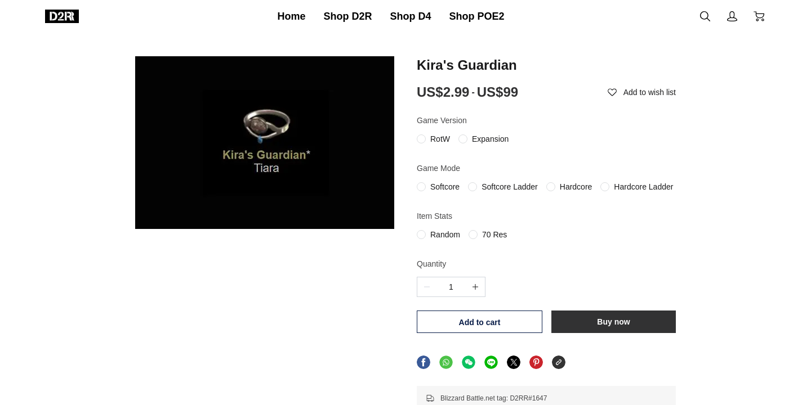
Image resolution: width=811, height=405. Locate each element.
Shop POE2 (477, 16)
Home (291, 16)
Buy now (613, 321)
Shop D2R (347, 16)
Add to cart (480, 322)
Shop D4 (410, 16)
